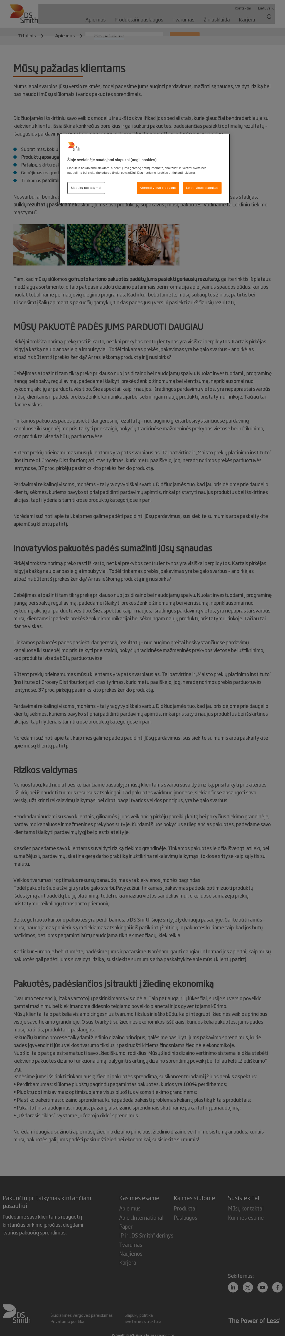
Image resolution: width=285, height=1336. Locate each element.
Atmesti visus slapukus (158, 188)
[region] (144, 168)
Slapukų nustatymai (86, 188)
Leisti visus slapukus (202, 188)
